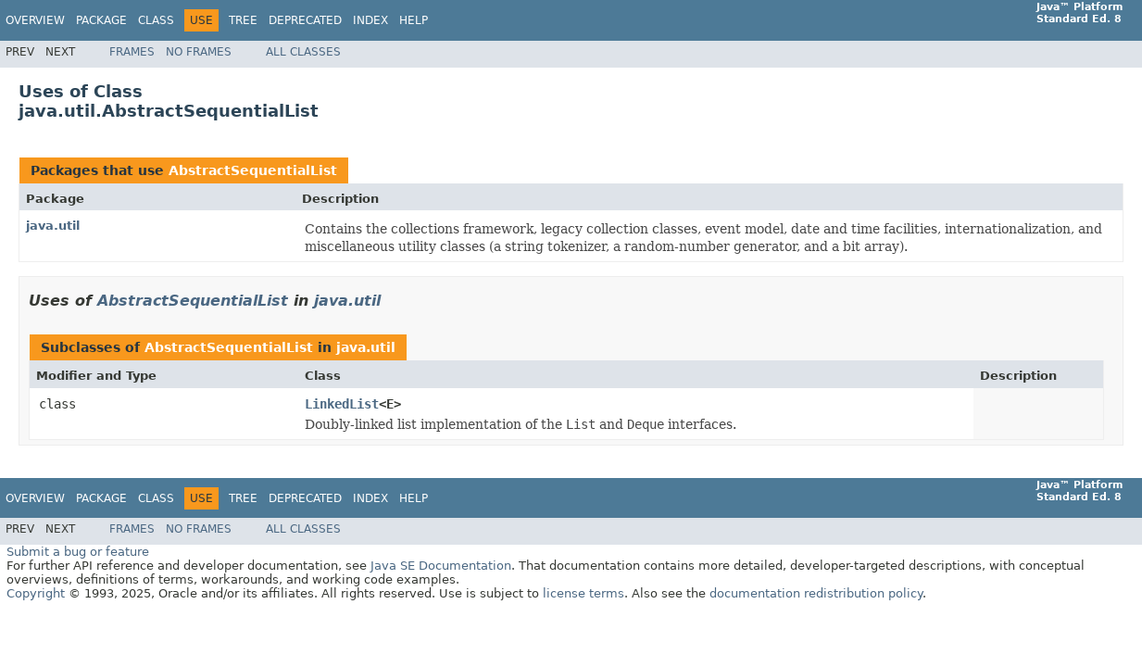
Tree (243, 20)
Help (413, 20)
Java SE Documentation (440, 566)
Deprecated (305, 20)
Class (156, 20)
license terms (583, 593)
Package (101, 20)
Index (370, 20)
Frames (132, 51)
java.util (53, 226)
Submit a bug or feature (77, 552)
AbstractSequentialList (253, 170)
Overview (35, 20)
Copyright (35, 593)
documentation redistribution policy (815, 593)
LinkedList (342, 403)
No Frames (199, 51)
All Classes (303, 51)
